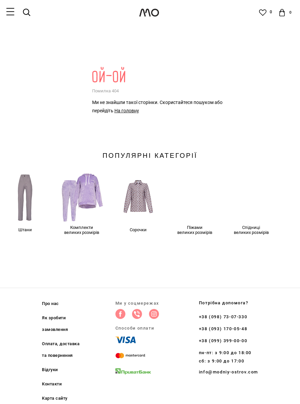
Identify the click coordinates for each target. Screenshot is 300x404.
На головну (126, 110)
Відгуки (50, 369)
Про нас (50, 303)
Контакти (52, 383)
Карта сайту (55, 398)
